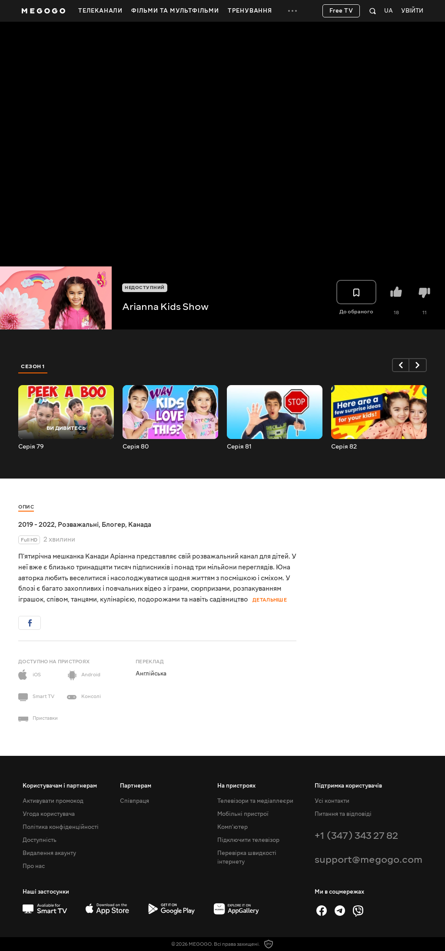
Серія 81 (239, 447)
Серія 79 (31, 447)
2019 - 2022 (36, 524)
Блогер (113, 524)
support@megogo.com (368, 859)
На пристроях (236, 786)
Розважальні (78, 524)
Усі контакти (332, 801)
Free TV (341, 11)
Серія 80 (136, 447)
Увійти (412, 11)
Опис (26, 507)
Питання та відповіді (343, 814)
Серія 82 (344, 447)
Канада (139, 524)
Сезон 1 (33, 366)
